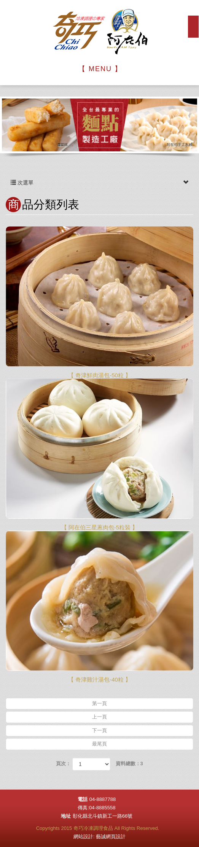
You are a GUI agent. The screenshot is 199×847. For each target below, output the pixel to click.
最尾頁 (99, 744)
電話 (83, 799)
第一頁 (99, 703)
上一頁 (99, 717)
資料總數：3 (129, 763)
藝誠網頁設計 (111, 836)
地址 (66, 816)
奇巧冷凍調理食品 (99, 32)
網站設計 (83, 836)
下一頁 (99, 730)
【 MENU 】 (100, 69)
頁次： (63, 763)
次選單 (99, 182)
